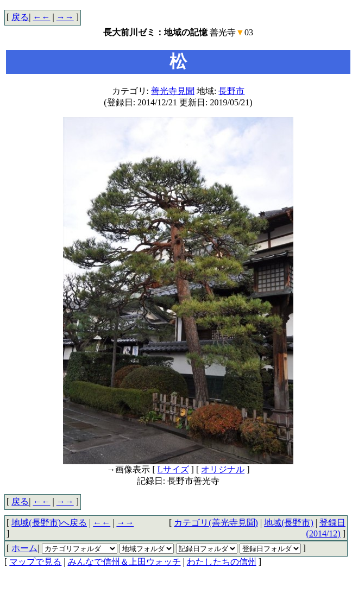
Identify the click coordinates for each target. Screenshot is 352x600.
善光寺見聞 (172, 91)
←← (42, 17)
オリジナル (222, 469)
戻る (20, 17)
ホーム (24, 548)
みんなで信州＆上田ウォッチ (124, 561)
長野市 (231, 91)
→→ (65, 17)
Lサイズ (173, 469)
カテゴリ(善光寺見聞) (216, 522)
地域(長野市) (288, 522)
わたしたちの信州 (221, 561)
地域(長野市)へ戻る (49, 522)
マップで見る (35, 561)
